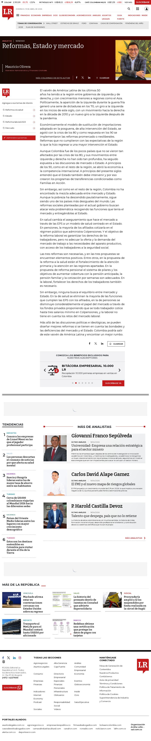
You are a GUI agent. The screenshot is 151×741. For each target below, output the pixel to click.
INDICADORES (134, 15)
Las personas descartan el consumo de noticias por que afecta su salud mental (21, 461)
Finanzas (38, 684)
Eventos (78, 681)
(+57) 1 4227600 (10, 677)
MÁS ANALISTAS (133, 538)
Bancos (77, 620)
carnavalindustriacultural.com (47, 728)
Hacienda (11, 474)
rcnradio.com (86, 728)
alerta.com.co (9, 732)
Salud (9, 453)
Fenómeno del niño (134, 23)
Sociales (38, 709)
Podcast (38, 702)
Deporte (27, 620)
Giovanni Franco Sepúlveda (101, 436)
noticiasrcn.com (103, 728)
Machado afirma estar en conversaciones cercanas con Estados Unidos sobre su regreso (33, 604)
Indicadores (39, 691)
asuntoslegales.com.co (13, 725)
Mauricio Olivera (18, 67)
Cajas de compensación (111, 23)
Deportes (11, 433)
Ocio (76, 695)
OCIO (55, 15)
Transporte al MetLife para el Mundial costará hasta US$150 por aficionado (33, 629)
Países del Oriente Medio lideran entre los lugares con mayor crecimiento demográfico (21, 524)
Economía (79, 674)
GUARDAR (102, 78)
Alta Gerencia (60, 663)
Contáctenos (106, 676)
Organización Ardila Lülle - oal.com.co (138, 727)
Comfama (93, 23)
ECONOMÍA (36, 15)
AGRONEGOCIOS (84, 15)
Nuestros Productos (109, 673)
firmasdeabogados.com (85, 725)
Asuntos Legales (41, 666)
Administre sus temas (15, 138)
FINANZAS (25, 15)
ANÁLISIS (97, 15)
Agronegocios (40, 663)
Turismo (11, 494)
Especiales (59, 681)
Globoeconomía (82, 684)
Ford (84, 23)
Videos (57, 709)
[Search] (129, 8)
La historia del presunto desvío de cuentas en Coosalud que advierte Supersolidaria (86, 602)
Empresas (38, 681)
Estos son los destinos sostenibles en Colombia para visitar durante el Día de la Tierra (20, 547)
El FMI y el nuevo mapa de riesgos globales (103, 484)
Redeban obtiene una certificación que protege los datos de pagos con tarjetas (85, 629)
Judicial (127, 593)
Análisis (77, 663)
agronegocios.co (35, 725)
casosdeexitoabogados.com (16, 728)
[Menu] (18, 15)
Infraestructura (61, 691)
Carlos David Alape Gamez (100, 474)
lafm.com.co (120, 728)
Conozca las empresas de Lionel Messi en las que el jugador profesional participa (20, 441)
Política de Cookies (109, 694)
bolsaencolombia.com (110, 725)
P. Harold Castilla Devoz (97, 506)
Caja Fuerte (59, 666)
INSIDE (144, 15)
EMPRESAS (47, 15)
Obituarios (59, 695)
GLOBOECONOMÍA (67, 15)
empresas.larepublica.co (58, 725)
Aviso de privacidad (109, 680)
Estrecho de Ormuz (70, 23)
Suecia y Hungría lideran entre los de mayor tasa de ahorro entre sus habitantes (19, 481)
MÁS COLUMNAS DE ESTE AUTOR (53, 78)
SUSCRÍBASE (143, 2)
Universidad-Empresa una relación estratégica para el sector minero (106, 447)
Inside (77, 691)
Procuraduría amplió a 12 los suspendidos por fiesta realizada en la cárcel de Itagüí (135, 602)
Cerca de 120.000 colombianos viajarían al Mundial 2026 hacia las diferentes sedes (20, 502)
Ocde (21, 27)
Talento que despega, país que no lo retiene (104, 516)
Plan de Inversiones (35, 27)
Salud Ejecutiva (81, 702)
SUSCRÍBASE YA (113, 383)
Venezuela (28, 593)
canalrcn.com (70, 728)
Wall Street (52, 23)
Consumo (38, 674)
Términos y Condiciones (111, 683)
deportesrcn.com (27, 732)
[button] (44, 370)
